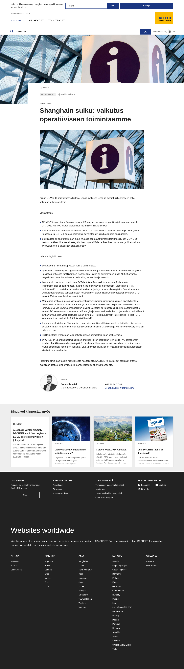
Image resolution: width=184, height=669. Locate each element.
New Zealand (152, 565)
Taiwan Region (85, 599)
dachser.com (62, 545)
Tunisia (14, 565)
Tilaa (25, 495)
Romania (116, 628)
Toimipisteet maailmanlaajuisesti (109, 485)
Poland (115, 620)
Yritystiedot (58, 485)
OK (113, 6)
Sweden (116, 641)
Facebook (144, 485)
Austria (115, 561)
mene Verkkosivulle (21, 13)
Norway (115, 615)
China (81, 565)
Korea (81, 586)
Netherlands (117, 611)
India (80, 574)
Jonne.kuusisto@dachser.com (120, 388)
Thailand (82, 603)
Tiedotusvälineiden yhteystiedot (109, 493)
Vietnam (82, 607)
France (115, 582)
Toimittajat (58, 21)
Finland (115, 578)
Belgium (116, 565)
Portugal (116, 624)
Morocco (15, 561)
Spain (115, 636)
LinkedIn (143, 489)
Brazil (47, 565)
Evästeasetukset (60, 493)
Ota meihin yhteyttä (104, 497)
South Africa (16, 570)
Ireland (115, 599)
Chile (47, 574)
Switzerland (117, 645)
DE (130, 607)
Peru (47, 582)
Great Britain (118, 590)
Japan (81, 582)
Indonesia (82, 578)
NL (126, 565)
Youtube (161, 485)
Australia (150, 561)
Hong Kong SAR (85, 570)
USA (47, 586)
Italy (114, 603)
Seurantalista (160, 31)
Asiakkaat (38, 21)
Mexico (48, 578)
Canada (48, 570)
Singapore (83, 595)
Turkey (115, 649)
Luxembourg (118, 607)
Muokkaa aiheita (66, 95)
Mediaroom (19, 21)
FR (122, 565)
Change (146, 6)
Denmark (116, 574)
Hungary (116, 595)
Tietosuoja (57, 489)
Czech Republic (119, 570)
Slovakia (116, 632)
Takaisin (45, 88)
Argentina (49, 561)
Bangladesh (83, 561)
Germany (116, 586)
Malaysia (82, 590)
